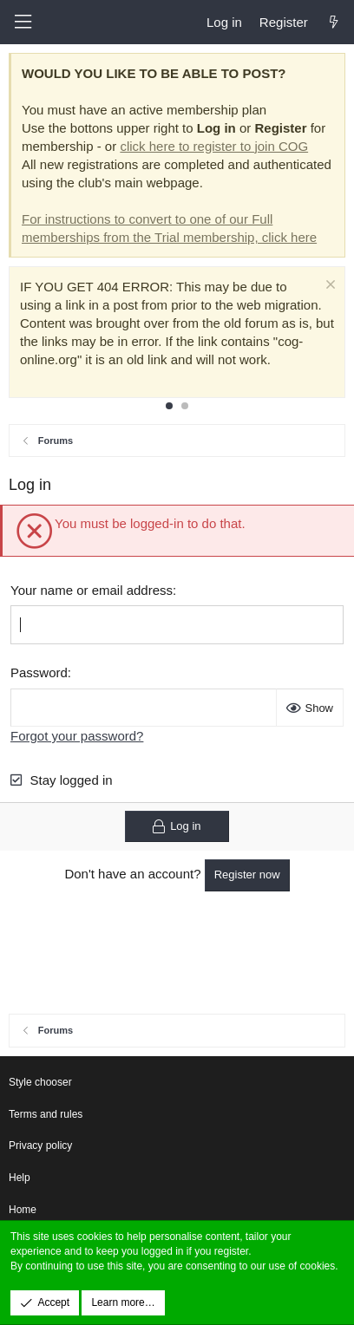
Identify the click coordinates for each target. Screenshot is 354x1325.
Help (19, 1178)
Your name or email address (91, 590)
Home (22, 1210)
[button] (22, 22)
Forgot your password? (76, 735)
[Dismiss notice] (328, 286)
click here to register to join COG (214, 146)
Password (39, 672)
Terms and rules (45, 1114)
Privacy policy (40, 1145)
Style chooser (40, 1082)
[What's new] (334, 22)
